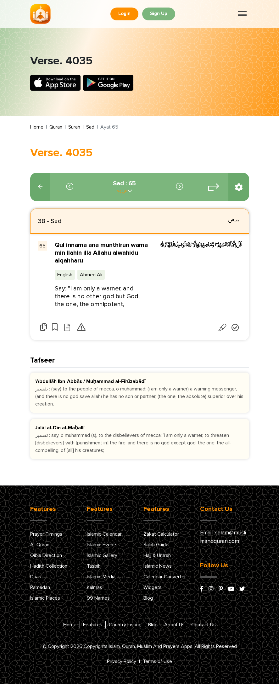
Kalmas (94, 587)
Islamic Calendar (104, 534)
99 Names (98, 598)
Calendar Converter (164, 576)
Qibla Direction (46, 555)
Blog (148, 598)
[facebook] (202, 589)
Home (36, 127)
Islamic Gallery (102, 555)
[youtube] (231, 589)
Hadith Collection (48, 566)
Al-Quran (39, 544)
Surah (74, 127)
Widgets (152, 587)
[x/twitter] (242, 589)
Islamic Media (101, 576)
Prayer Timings (46, 534)
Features (92, 624)
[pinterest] (221, 589)
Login (124, 13)
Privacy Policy (121, 661)
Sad (90, 127)
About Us (174, 624)
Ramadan (40, 587)
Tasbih (94, 566)
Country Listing (125, 624)
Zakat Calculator (161, 534)
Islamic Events (102, 544)
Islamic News (157, 566)
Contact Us (203, 624)
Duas (35, 576)
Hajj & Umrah (157, 555)
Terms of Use (157, 661)
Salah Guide (156, 544)
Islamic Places (45, 598)
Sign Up (158, 13)
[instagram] (211, 589)
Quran (55, 127)
